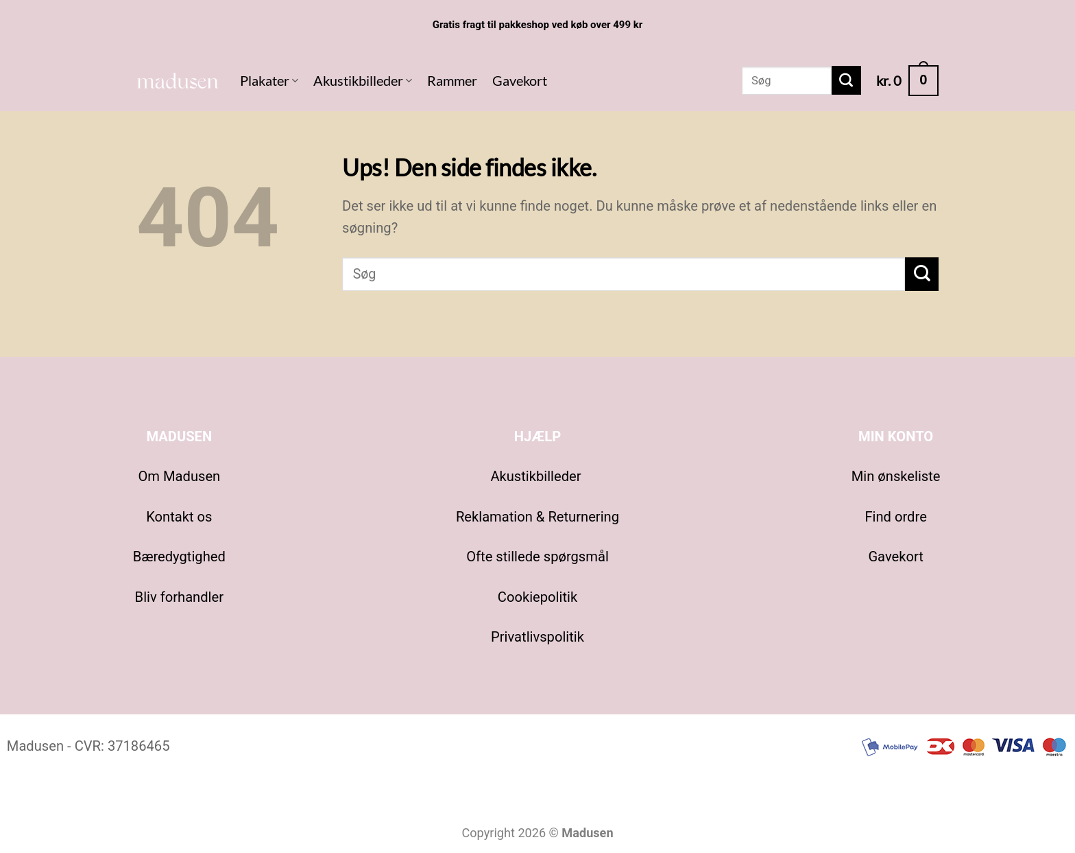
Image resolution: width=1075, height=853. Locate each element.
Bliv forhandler (179, 597)
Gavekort (519, 80)
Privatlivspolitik (537, 637)
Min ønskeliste (896, 476)
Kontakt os (179, 517)
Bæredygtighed (179, 556)
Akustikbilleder (362, 80)
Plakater (269, 80)
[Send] (846, 80)
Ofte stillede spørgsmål (537, 556)
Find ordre (895, 517)
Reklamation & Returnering (537, 517)
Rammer (452, 80)
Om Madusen (179, 476)
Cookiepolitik (537, 597)
